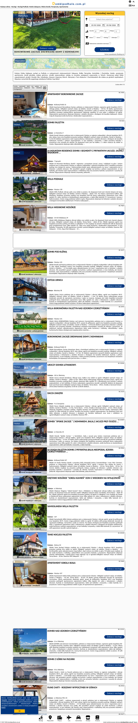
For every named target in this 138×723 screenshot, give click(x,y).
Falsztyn (17, 96)
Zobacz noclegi (114, 100)
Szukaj (104, 49)
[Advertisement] (69, 608)
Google (4, 700)
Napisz (135, 722)
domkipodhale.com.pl (69, 4)
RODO (3, 707)
